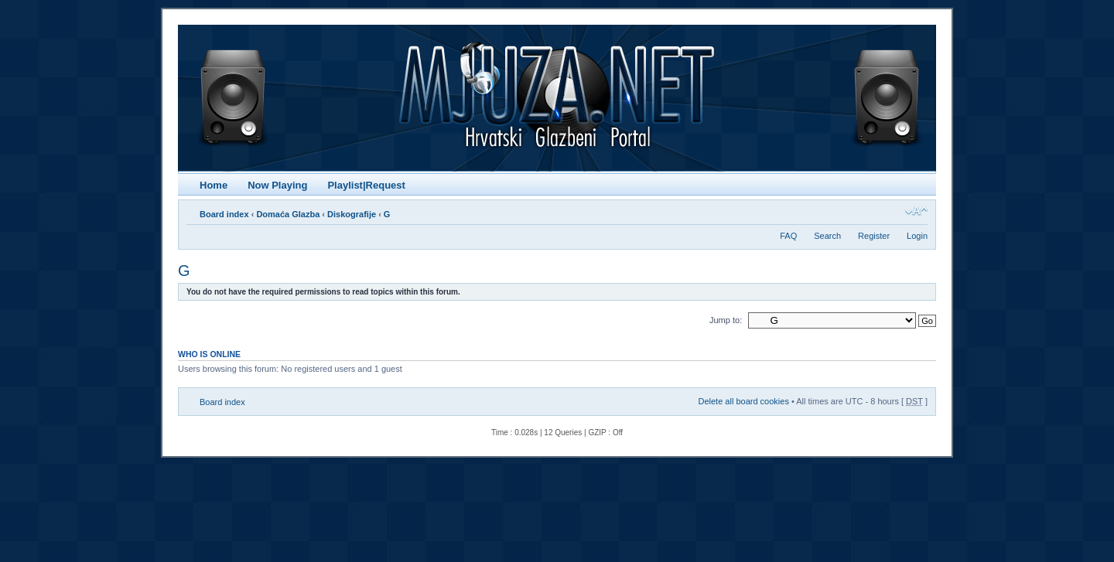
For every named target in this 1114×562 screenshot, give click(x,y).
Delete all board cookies (743, 401)
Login (917, 235)
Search (827, 235)
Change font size (916, 211)
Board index (224, 214)
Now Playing (277, 185)
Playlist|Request (366, 185)
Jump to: (725, 320)
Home (213, 185)
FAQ (788, 235)
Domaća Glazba (288, 214)
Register (874, 235)
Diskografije (351, 214)
